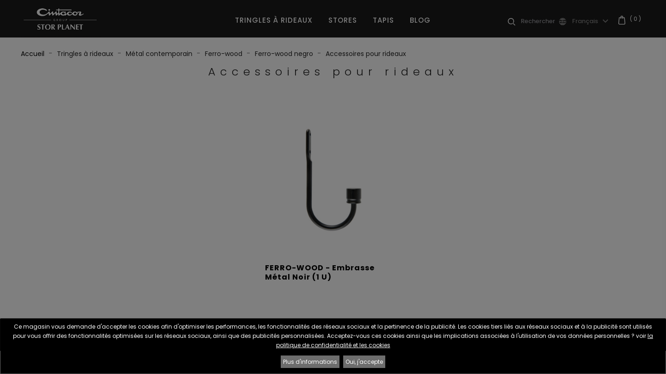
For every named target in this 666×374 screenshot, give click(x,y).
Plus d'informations (310, 362)
